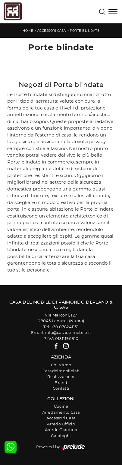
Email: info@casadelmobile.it (61, 332)
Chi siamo (61, 364)
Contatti (61, 388)
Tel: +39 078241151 (61, 326)
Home (28, 31)
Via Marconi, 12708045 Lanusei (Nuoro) (61, 318)
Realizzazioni (60, 376)
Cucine (61, 406)
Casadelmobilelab (61, 370)
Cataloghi (61, 435)
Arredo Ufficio (61, 424)
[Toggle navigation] (112, 12)
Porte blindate (84, 31)
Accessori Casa (51, 31)
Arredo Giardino (61, 429)
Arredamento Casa (61, 412)
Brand (61, 382)
